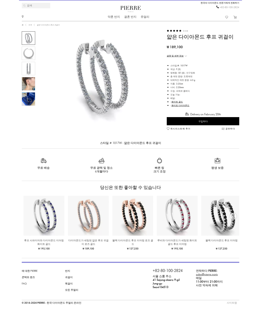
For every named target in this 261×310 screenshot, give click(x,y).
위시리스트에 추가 (180, 129)
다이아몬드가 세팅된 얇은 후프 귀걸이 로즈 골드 (88, 242)
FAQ (24, 284)
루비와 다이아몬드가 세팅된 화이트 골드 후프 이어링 (177, 242)
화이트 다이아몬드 (180, 106)
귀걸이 (69, 277)
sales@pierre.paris (207, 274)
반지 (67, 271)
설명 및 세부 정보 (175, 56)
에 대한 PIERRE (30, 271)
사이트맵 (232, 303)
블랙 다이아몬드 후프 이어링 (222, 240)
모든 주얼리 (71, 290)
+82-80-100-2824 (229, 7)
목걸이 (69, 284)
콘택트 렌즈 (28, 277)
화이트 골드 (177, 102)
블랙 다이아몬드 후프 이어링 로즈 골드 (132, 242)
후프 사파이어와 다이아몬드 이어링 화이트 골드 (44, 242)
